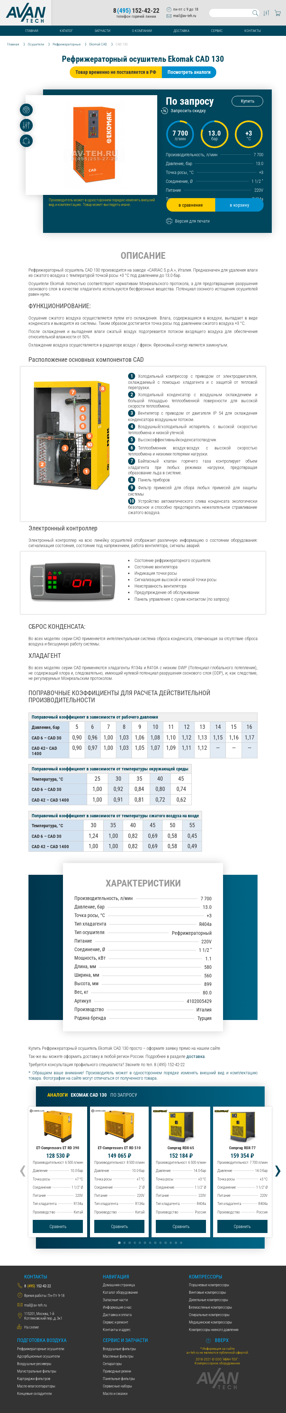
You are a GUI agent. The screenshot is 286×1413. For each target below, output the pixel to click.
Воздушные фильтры (119, 1348)
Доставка (181, 30)
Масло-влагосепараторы (36, 1386)
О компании (142, 30)
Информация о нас (117, 1307)
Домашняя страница (119, 1285)
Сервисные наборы (117, 1386)
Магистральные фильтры (36, 1371)
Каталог (66, 30)
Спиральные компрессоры (209, 1315)
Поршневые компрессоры (209, 1285)
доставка (195, 1056)
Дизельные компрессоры (208, 1300)
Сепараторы (112, 1364)
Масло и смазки (115, 1393)
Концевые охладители (34, 1393)
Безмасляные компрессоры (210, 1307)
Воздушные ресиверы (34, 1364)
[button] (119, 1243)
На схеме (31, 1327)
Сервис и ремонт (115, 1322)
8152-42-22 (136, 11)
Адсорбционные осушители (38, 1356)
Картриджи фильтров (33, 1378)
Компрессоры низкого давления (213, 1329)
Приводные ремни (117, 1371)
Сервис (217, 30)
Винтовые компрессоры (207, 1292)
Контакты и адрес (117, 1329)
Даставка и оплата (117, 1315)
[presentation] (22, 1169)
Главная (31, 30)
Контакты (252, 30)
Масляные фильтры (118, 1356)
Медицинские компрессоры (210, 1322)
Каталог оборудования (120, 1292)
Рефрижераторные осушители (40, 1348)
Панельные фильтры (119, 1378)
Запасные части (115, 1300)
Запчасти (102, 30)
